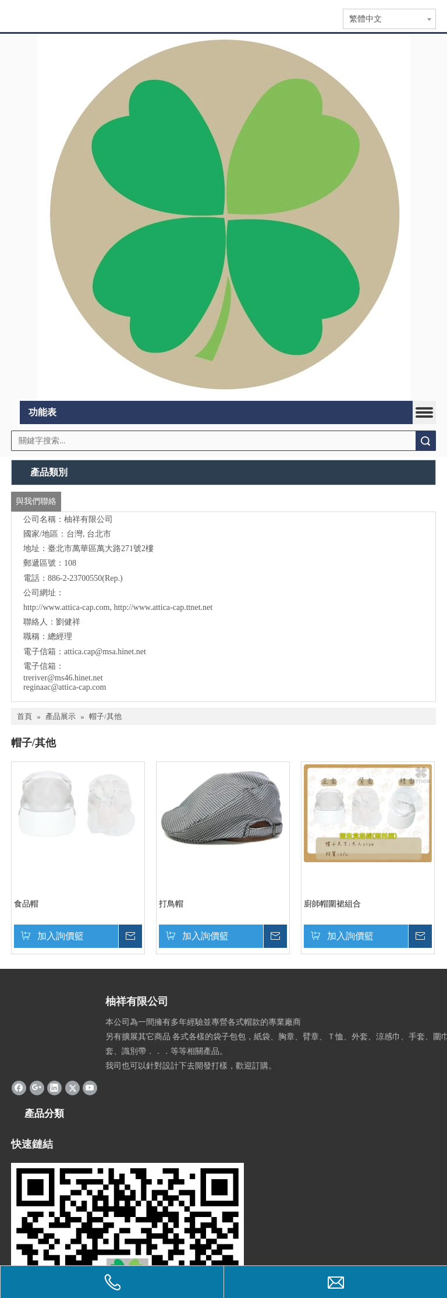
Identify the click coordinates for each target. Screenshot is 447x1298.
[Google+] (37, 1087)
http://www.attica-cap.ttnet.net (162, 607)
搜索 (425, 440)
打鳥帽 (171, 904)
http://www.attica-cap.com (66, 607)
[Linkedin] (54, 1087)
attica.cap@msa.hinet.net (105, 651)
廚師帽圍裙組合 (332, 904)
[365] (223, 217)
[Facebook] (19, 1087)
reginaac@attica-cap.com (64, 687)
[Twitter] (72, 1087)
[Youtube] (90, 1087)
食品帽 (26, 904)
